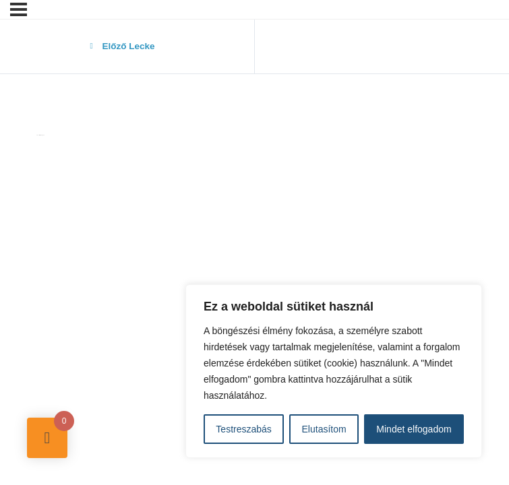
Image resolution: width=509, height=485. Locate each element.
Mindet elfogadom (413, 429)
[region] (333, 371)
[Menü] (18, 9)
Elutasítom (324, 429)
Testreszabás (243, 429)
